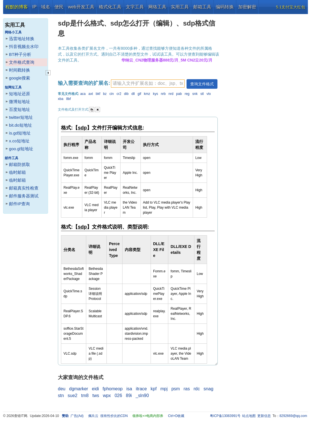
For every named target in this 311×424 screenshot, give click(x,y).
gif (139, 94)
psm (175, 388)
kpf (153, 388)
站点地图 (249, 416)
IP (34, 6)
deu (61, 388)
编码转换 (225, 6)
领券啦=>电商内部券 (147, 416)
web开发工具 (81, 6)
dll (133, 94)
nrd (171, 94)
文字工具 (135, 6)
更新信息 (264, 416)
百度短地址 (19, 109)
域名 (45, 6)
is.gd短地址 (20, 133)
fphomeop (112, 388)
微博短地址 (19, 101)
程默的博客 (16, 6)
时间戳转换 (19, 70)
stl (202, 94)
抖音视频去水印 (23, 46)
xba (60, 99)
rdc (197, 388)
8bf (68, 99)
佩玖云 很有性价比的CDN (108, 416)
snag (209, 388)
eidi (95, 388)
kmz (147, 94)
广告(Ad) (77, 416)
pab (179, 94)
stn (61, 395)
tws (95, 395)
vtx (208, 94)
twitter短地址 (21, 117)
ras (186, 388)
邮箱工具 (202, 6)
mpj (164, 388)
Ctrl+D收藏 (176, 416)
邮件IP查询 (19, 203)
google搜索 (19, 78)
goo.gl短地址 (21, 148)
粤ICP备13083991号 (225, 416)
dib (126, 94)
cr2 (119, 94)
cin (112, 94)
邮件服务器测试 (23, 195)
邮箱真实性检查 (23, 188)
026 (118, 395)
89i (129, 395)
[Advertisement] (265, 98)
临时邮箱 (17, 172)
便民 (59, 6)
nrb (163, 94)
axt (90, 94)
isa (129, 388)
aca (82, 94)
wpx (107, 395)
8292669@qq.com (293, 416)
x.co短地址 (19, 140)
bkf (98, 94)
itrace (141, 388)
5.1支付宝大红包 (290, 7)
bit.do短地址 (20, 125)
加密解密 (247, 6)
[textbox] (148, 83)
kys (155, 94)
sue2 (73, 395)
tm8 (85, 395)
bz (105, 94)
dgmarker (78, 388)
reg (187, 94)
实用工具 (180, 6)
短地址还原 (19, 93)
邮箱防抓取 (19, 164)
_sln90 (142, 395)
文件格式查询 (21, 62)
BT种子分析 (20, 54)
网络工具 (157, 6)
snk (195, 94)
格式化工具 (110, 6)
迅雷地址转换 (21, 38)
